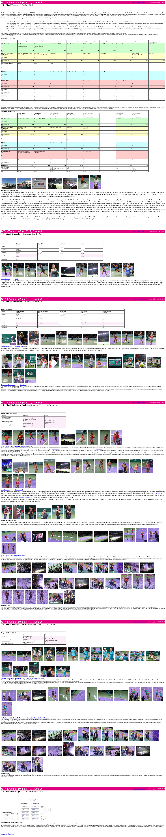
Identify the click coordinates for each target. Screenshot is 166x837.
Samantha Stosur (19, 346)
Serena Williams (5, 446)
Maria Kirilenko (16, 678)
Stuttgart (157, 493)
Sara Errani (23, 385)
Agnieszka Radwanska (8, 385)
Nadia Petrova (5, 678)
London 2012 (55, 449)
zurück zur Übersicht (139, 2)
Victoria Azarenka (5, 279)
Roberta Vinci (30, 678)
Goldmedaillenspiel (85, 556)
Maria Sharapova (5, 346)
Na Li (16, 279)
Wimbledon (99, 449)
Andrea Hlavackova (44, 718)
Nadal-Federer (25, 497)
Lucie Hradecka (32, 718)
